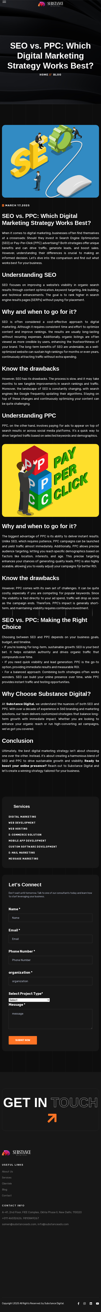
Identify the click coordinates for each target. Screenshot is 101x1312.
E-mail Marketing (22, 852)
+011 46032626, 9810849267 (20, 1218)
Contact (7, 1195)
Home (44, 74)
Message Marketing (23, 858)
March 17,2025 (16, 205)
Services (6, 1177)
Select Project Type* (26, 994)
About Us (7, 1171)
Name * (14, 909)
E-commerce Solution (25, 834)
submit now (22, 1040)
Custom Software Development (33, 846)
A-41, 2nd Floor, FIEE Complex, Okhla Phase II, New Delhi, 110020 (42, 1212)
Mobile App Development (27, 840)
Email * (14, 930)
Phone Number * (22, 951)
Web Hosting (18, 828)
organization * (20, 972)
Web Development (22, 822)
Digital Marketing (22, 816)
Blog (4, 1189)
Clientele (7, 1183)
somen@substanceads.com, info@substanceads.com (35, 1224)
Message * (17, 1005)
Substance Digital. (54, 1303)
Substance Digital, (20, 704)
